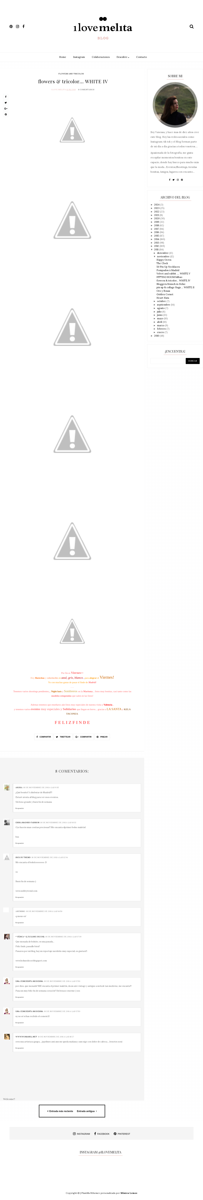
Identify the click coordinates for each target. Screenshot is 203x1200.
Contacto (141, 57)
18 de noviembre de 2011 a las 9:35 (41, 786)
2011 (156, 249)
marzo (161, 325)
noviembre (163, 256)
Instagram (79, 57)
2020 (157, 218)
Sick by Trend (23, 856)
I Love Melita (58, 89)
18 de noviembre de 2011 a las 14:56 (44, 910)
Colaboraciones (101, 57)
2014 (157, 239)
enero (161, 332)
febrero (162, 328)
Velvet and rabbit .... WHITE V (173, 273)
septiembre (164, 304)
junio (160, 314)
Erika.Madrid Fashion (27, 821)
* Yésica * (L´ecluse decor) (30, 936)
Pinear (102, 736)
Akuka (19, 786)
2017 (157, 228)
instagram (81, 1133)
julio (159, 311)
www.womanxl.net (26, 1036)
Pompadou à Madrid (168, 270)
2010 (157, 335)
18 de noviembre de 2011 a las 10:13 (58, 821)
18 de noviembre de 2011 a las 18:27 (56, 1036)
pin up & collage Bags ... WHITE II (175, 287)
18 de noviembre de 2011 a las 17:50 (62, 980)
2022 (157, 211)
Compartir (43, 736)
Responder (20, 808)
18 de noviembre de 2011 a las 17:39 (63, 936)
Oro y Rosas (163, 290)
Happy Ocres (164, 259)
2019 (157, 221)
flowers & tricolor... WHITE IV (173, 280)
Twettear (63, 736)
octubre (162, 301)
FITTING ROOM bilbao (169, 277)
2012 (157, 245)
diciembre (163, 252)
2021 (157, 215)
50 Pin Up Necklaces (168, 266)
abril (160, 321)
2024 (157, 204)
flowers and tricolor (71, 73)
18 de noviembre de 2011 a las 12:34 (50, 856)
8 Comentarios (86, 89)
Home (62, 57)
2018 (157, 225)
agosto (161, 308)
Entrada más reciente (60, 1110)
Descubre (123, 57)
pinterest (122, 1133)
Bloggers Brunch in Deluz (171, 284)
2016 (157, 232)
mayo (160, 318)
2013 (157, 242)
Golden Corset (165, 294)
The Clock (162, 263)
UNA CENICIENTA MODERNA (29, 980)
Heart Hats (163, 297)
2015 (157, 235)
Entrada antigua (87, 1110)
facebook (101, 1133)
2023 (157, 208)
